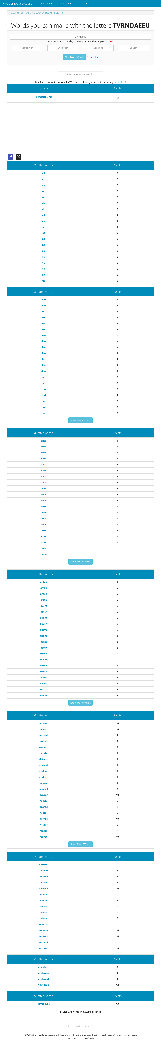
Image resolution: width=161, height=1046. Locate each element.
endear (43, 770)
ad (43, 173)
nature (44, 800)
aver (43, 452)
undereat (43, 978)
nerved (43, 818)
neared (43, 806)
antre (43, 587)
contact (77, 1026)
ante (43, 440)
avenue (43, 747)
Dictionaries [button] (46, 3)
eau (43, 389)
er (43, 226)
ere (44, 406)
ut (43, 280)
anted (43, 581)
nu (43, 250)
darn (43, 464)
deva (43, 530)
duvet (43, 659)
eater (43, 677)
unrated (43, 912)
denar (43, 635)
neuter (44, 824)
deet (43, 506)
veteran (43, 948)
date (43, 476)
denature (43, 966)
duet (43, 548)
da (43, 202)
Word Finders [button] (64, 3)
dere (43, 524)
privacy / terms (91, 1026)
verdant (43, 942)
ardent (44, 741)
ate (43, 329)
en (43, 220)
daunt (43, 617)
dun (43, 371)
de (43, 208)
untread (43, 918)
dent (43, 518)
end (43, 395)
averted (43, 864)
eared (43, 665)
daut (43, 482)
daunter (43, 870)
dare (43, 458)
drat (43, 536)
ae (43, 179)
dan (43, 341)
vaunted (43, 924)
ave (44, 335)
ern (44, 412)
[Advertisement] (80, 129)
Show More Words (80, 420)
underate (43, 972)
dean (44, 488)
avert (43, 605)
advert (43, 729)
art (43, 323)
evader (43, 794)
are (44, 317)
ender (43, 695)
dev (44, 359)
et (43, 232)
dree (43, 542)
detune (43, 759)
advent (43, 723)
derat (43, 641)
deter (43, 647)
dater (43, 611)
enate (43, 689)
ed (43, 214)
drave (43, 653)
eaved (43, 683)
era (44, 401)
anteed (43, 735)
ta (43, 262)
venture (43, 936)
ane (43, 305)
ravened (43, 894)
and (43, 299)
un (43, 274)
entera (43, 782)
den (43, 353)
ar (43, 191)
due (43, 365)
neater (43, 812)
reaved (43, 836)
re (43, 256)
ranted (44, 830)
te (43, 268)
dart (43, 470)
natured (43, 882)
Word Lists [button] (81, 3)
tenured (43, 906)
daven (43, 623)
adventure (43, 97)
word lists (120, 82)
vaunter (43, 930)
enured (43, 788)
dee (44, 347)
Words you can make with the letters (47, 13)
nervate (43, 888)
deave (43, 629)
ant (44, 311)
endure (43, 776)
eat (43, 383)
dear (43, 494)
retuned (43, 900)
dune (44, 554)
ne (43, 244)
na (43, 238)
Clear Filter (92, 56)
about (66, 1026)
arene (43, 593)
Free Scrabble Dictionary (18, 3)
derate (43, 753)
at (43, 197)
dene (44, 512)
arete (43, 599)
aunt (43, 446)
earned (43, 764)
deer (43, 500)
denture (43, 876)
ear (44, 377)
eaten (43, 671)
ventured (43, 984)
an (43, 185)
